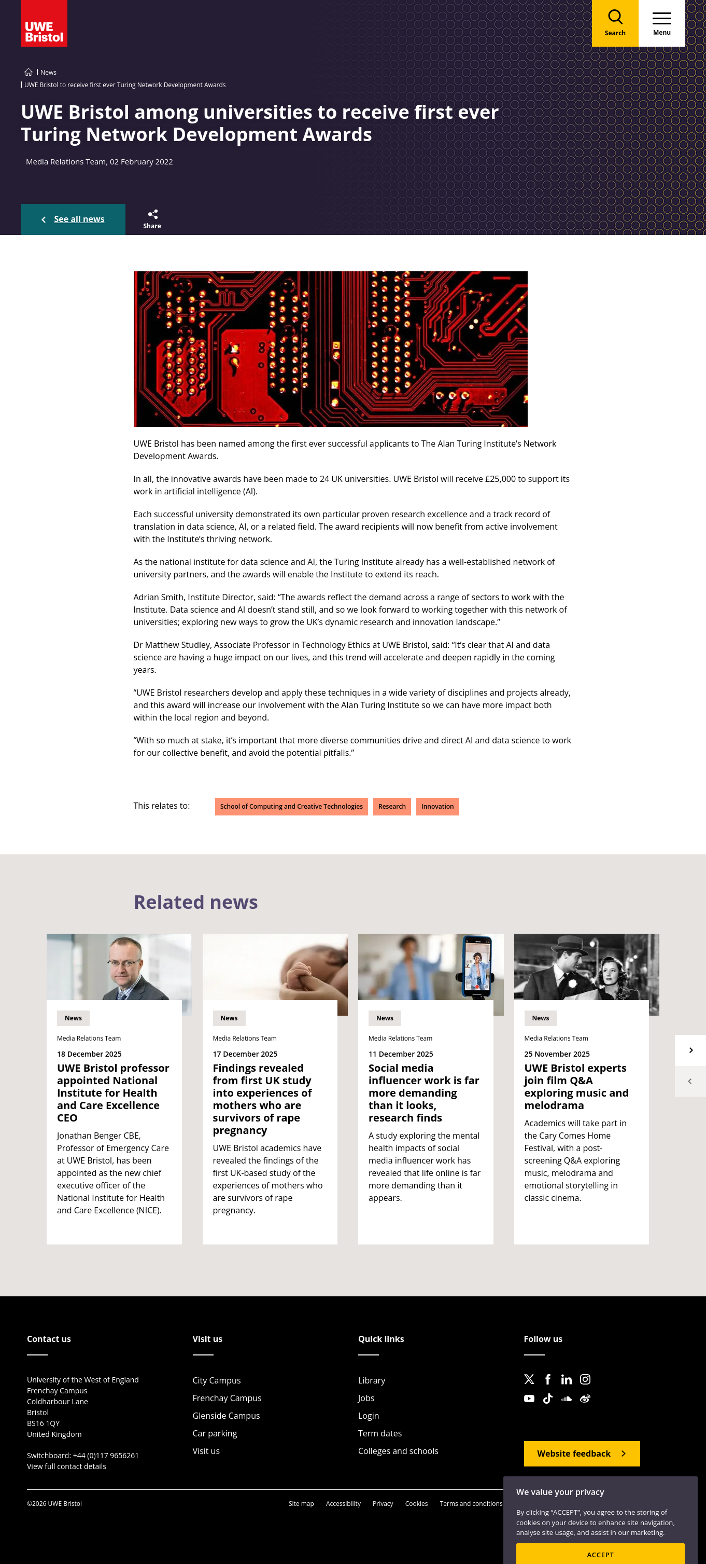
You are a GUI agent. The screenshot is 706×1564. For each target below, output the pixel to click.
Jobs (366, 1398)
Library (371, 1380)
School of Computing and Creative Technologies (291, 806)
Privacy (383, 1503)
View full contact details (66, 1466)
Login (368, 1415)
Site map (301, 1503)
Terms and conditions (471, 1503)
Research (392, 806)
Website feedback (574, 1453)
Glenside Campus (226, 1415)
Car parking (215, 1433)
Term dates (380, 1433)
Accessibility (343, 1503)
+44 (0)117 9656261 (106, 1455)
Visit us (206, 1451)
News (48, 72)
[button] (151, 219)
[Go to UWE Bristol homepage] (28, 72)
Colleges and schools (398, 1451)
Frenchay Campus (227, 1398)
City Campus (217, 1380)
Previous (690, 1081)
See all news (79, 219)
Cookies (416, 1503)
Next (690, 1050)
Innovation (437, 806)
